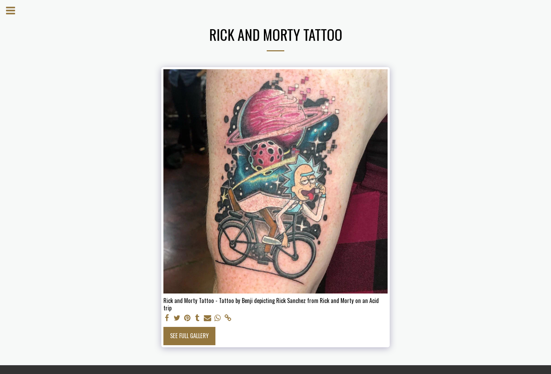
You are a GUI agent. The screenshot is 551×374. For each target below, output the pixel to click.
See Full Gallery (189, 335)
